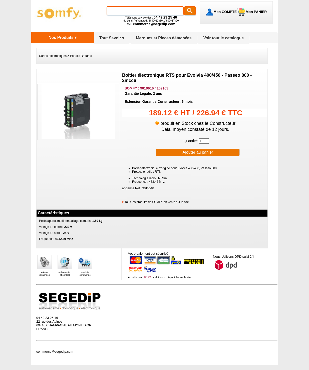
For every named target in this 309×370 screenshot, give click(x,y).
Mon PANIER (256, 12)
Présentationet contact (65, 273)
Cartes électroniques (53, 56)
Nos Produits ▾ (63, 37)
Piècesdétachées (44, 273)
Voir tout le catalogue (223, 38)
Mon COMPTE (225, 12)
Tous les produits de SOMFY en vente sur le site (157, 202)
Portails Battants (81, 56)
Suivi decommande (85, 273)
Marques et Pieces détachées (163, 38)
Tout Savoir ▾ (111, 38)
